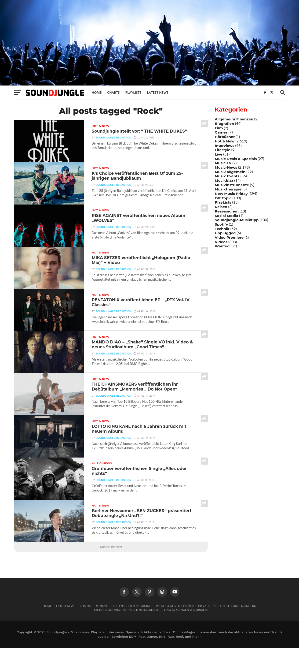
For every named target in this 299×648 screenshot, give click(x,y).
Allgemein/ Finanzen (234, 119)
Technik (222, 229)
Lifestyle (222, 150)
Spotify (221, 224)
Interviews (224, 145)
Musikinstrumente (232, 185)
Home (97, 92)
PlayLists (223, 202)
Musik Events (227, 176)
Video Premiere (229, 237)
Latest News (157, 92)
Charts (113, 92)
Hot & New (224, 141)
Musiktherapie (228, 189)
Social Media (226, 215)
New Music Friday (231, 193)
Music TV (223, 163)
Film (219, 128)
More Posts (111, 547)
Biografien (224, 123)
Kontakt (102, 606)
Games (221, 132)
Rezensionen (227, 211)
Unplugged (225, 233)
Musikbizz (224, 180)
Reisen (221, 207)
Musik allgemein (230, 172)
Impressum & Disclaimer (174, 606)
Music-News (226, 167)
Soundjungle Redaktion (113, 137)
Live (218, 154)
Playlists (133, 92)
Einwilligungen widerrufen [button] (186, 609)
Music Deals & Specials (236, 158)
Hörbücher (225, 136)
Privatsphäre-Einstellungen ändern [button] (227, 606)
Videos (221, 242)
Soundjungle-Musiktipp (237, 220)
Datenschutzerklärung (132, 606)
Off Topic (223, 198)
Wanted (222, 246)
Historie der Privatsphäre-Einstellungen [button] (127, 609)
